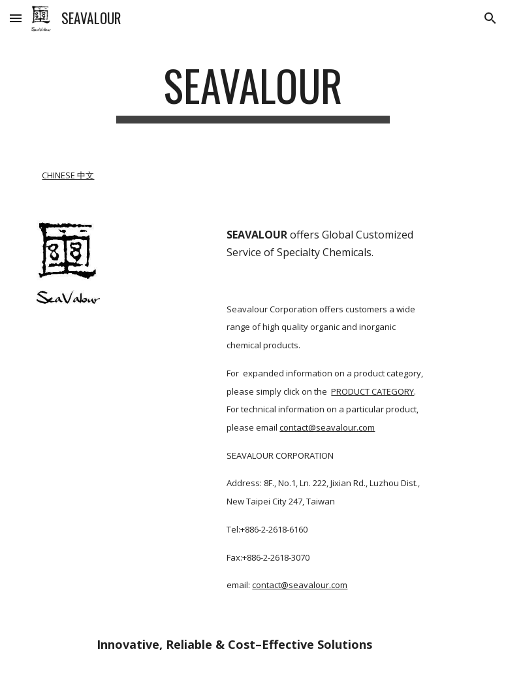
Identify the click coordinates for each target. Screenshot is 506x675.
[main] (253, 92)
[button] (15, 18)
